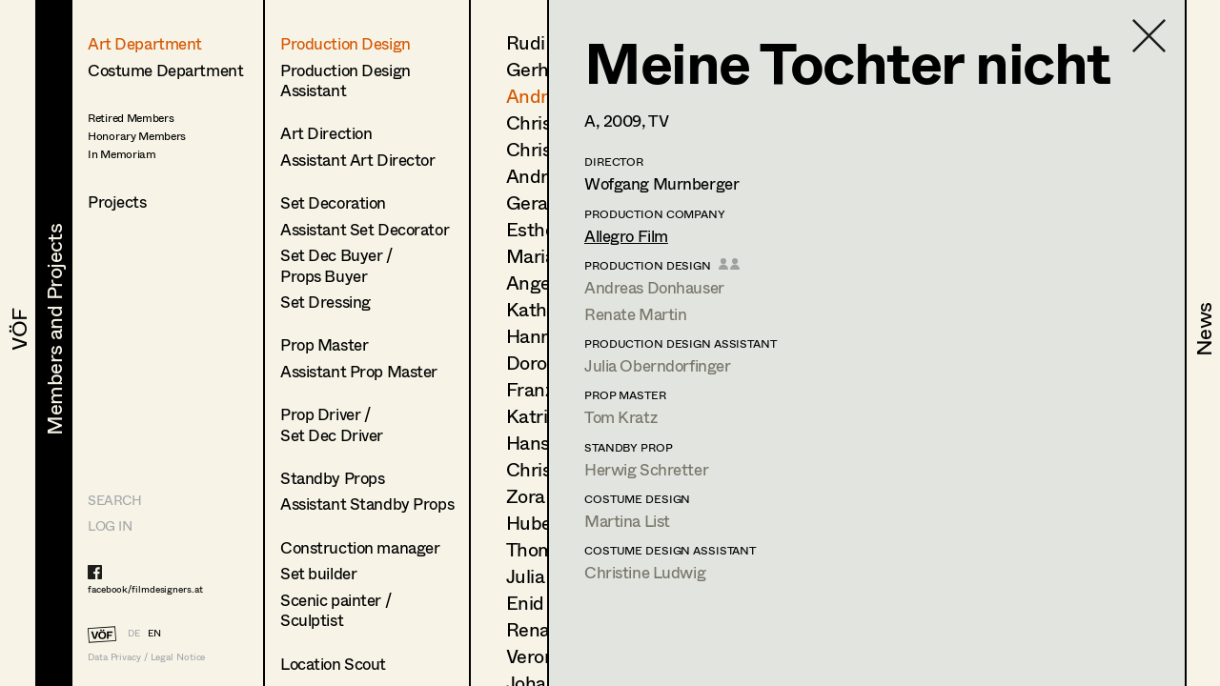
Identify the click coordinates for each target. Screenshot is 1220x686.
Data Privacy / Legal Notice (146, 657)
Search (114, 500)
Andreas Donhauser (654, 287)
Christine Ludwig (644, 572)
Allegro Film (626, 236)
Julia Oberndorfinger (657, 365)
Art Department (145, 43)
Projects (117, 201)
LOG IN (110, 525)
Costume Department (165, 70)
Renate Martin (635, 314)
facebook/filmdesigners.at (145, 588)
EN (154, 632)
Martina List (627, 521)
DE (134, 632)
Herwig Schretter (646, 469)
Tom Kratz (620, 417)
